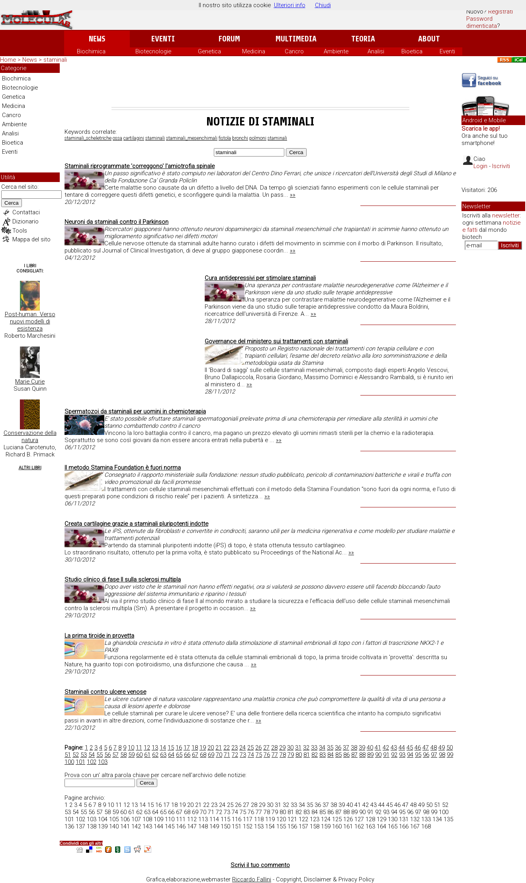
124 (325, 819)
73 (243, 754)
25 (250, 747)
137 (80, 826)
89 (370, 754)
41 (378, 747)
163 (370, 826)
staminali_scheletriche (88, 138)
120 (281, 819)
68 (203, 754)
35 (330, 747)
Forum (229, 38)
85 (338, 754)
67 (195, 754)
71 (227, 754)
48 (433, 747)
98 (442, 754)
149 (214, 826)
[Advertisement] (260, 85)
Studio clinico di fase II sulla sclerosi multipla (123, 579)
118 (259, 819)
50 (449, 747)
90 (378, 754)
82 (314, 754)
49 (441, 747)
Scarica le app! (480, 128)
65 (179, 754)
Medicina (253, 51)
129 (381, 819)
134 (437, 819)
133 (426, 819)
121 (292, 819)
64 (171, 754)
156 (292, 826)
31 (298, 747)
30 (290, 747)
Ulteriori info (289, 5)
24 (242, 747)
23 (234, 747)
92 (394, 754)
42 (386, 747)
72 (235, 754)
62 (155, 754)
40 (370, 747)
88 (362, 754)
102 (91, 762)
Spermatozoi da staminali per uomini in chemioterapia (135, 411)
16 (179, 747)
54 (91, 754)
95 (418, 754)
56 (107, 754)
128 (370, 819)
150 (225, 826)
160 (337, 826)
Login (480, 166)
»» (292, 194)
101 (80, 762)
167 (415, 826)
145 (169, 826)
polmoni (257, 138)
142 (136, 826)
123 (314, 819)
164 (381, 826)
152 (247, 826)
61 (147, 754)
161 (348, 826)
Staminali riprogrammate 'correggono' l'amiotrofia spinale (140, 166)
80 (298, 754)
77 (275, 754)
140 (114, 826)
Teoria (363, 38)
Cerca (11, 203)
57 (115, 754)
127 (359, 819)
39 (362, 747)
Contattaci (26, 212)
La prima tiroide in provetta (99, 635)
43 (394, 747)
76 (267, 754)
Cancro (294, 51)
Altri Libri (30, 467)
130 (392, 819)
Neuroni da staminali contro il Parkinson (116, 221)
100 (69, 762)
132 (415, 819)
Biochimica (91, 51)
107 (136, 819)
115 (225, 819)
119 (270, 819)
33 (314, 747)
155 (281, 826)
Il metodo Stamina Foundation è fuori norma (123, 467)
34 (322, 747)
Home (8, 59)
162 (359, 826)
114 (214, 819)
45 (410, 747)
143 (147, 826)
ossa (117, 138)
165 (392, 826)
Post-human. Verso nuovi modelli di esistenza (30, 321)
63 (163, 754)
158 (314, 826)
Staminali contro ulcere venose (105, 691)
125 (337, 819)
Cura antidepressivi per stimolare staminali (260, 278)
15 (171, 747)
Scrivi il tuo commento (260, 865)
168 (426, 826)
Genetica (209, 51)
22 (226, 747)
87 (354, 754)
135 (448, 819)
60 (139, 754)
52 (75, 754)
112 (192, 819)
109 (158, 819)
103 (103, 762)
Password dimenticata (481, 22)
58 (123, 754)
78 (283, 754)
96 (426, 754)
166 (404, 826)
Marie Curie (30, 381)
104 (103, 819)
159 (325, 826)
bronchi (240, 138)
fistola (225, 138)
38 (354, 747)
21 (218, 747)
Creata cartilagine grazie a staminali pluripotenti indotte (136, 523)
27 (266, 747)
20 (210, 747)
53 (83, 754)
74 (251, 754)
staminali (155, 138)
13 (155, 747)
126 (348, 819)
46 (418, 747)
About (429, 38)
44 (402, 747)
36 (338, 747)
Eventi (163, 38)
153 (259, 826)
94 (410, 754)
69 (211, 754)
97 (434, 754)
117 (247, 819)
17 (187, 747)
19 (202, 747)
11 (139, 747)
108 (147, 819)
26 (258, 747)
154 (270, 826)
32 (306, 747)
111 (181, 819)
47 (425, 747)
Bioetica (411, 51)
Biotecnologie (153, 51)
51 (68, 754)
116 (236, 819)
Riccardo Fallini (251, 879)
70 (219, 754)
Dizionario (25, 221)
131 (404, 819)
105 (114, 819)
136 (69, 826)
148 (203, 826)
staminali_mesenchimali (191, 138)
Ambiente (336, 51)
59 (131, 754)
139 (103, 826)
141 (125, 826)
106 (125, 819)
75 (259, 754)
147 (192, 826)
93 (402, 754)
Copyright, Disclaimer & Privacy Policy (325, 879)
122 (303, 819)
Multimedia (296, 38)
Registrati (500, 11)
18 (195, 747)
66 (187, 754)
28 (274, 747)
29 (282, 747)
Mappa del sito (31, 239)
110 (169, 819)
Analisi (376, 51)
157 (303, 826)
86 (346, 754)
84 (330, 754)
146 (181, 826)
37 (346, 747)
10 (131, 747)
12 (147, 747)
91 (386, 754)
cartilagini (133, 138)
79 (290, 754)
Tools (19, 230)
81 (306, 754)
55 (99, 754)
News (97, 38)
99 (450, 754)
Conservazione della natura (30, 436)
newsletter (506, 215)
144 (158, 826)
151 (236, 826)
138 (91, 826)
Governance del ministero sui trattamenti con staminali (276, 341)
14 (163, 747)
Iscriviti (501, 166)
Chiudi (323, 5)
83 (322, 754)
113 (203, 819)
